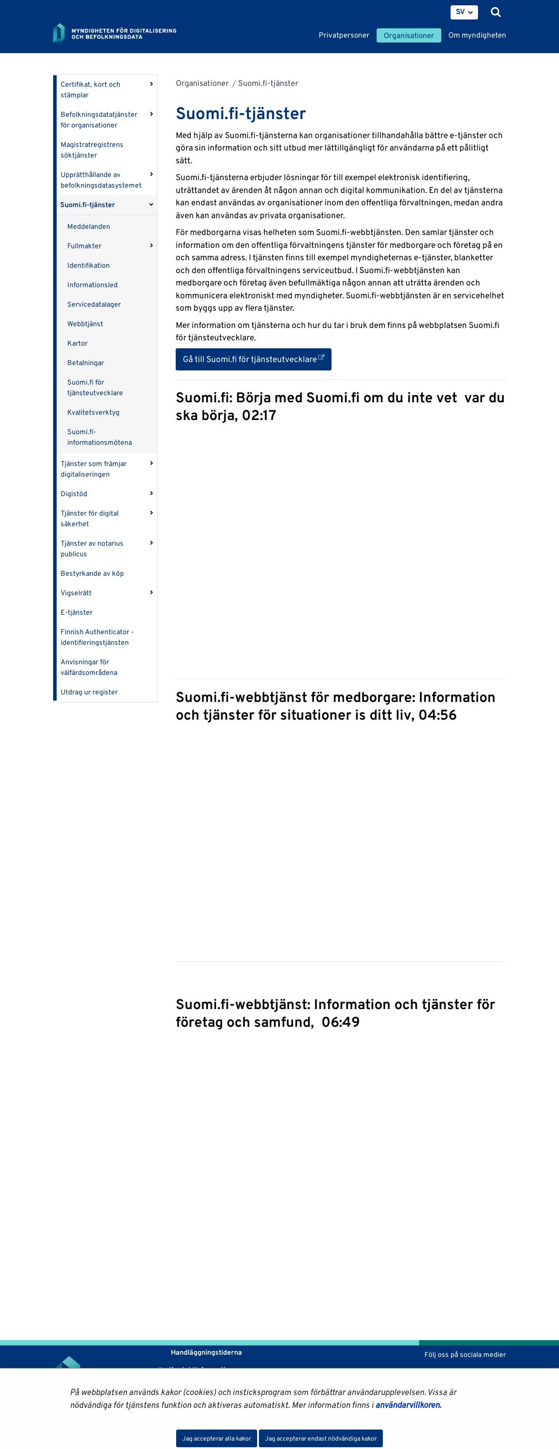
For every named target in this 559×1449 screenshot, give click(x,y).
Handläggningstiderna (205, 1352)
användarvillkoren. (408, 1404)
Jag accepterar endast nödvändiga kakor (321, 1438)
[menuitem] (464, 12)
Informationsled (92, 284)
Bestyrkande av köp (92, 573)
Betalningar (85, 362)
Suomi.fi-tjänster (87, 204)
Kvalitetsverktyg (93, 412)
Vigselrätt (76, 592)
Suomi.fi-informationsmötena (99, 437)
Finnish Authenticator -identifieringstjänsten (97, 637)
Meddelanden (88, 226)
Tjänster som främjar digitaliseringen (94, 469)
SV (460, 11)
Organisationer (202, 83)
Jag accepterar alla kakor (216, 1438)
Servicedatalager (94, 304)
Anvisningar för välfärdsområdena (89, 667)
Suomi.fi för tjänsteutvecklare (95, 387)
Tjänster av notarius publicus (92, 549)
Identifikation (88, 265)
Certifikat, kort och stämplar (90, 90)
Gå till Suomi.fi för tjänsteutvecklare (257, 358)
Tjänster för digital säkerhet (90, 518)
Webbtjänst (85, 323)
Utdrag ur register (89, 692)
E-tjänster (77, 612)
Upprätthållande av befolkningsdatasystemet (101, 180)
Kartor (77, 343)
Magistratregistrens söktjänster (92, 150)
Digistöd (74, 493)
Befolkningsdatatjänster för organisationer (99, 120)
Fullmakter (84, 245)
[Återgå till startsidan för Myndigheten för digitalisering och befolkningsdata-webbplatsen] (120, 33)
